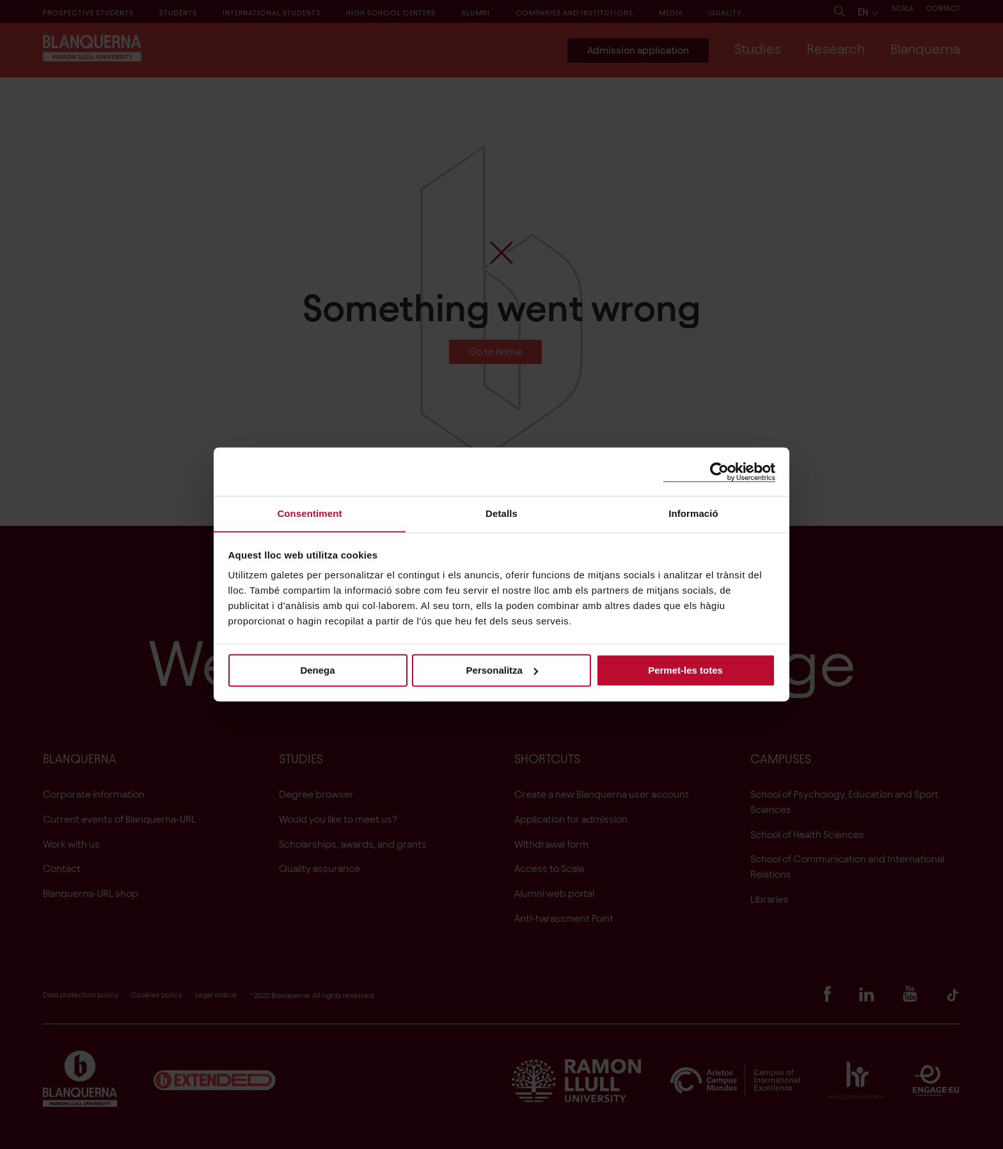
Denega (317, 670)
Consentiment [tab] (309, 513)
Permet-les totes (685, 670)
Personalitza (502, 670)
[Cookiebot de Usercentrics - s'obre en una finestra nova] (719, 471)
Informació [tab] (693, 513)
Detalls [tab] (501, 513)
